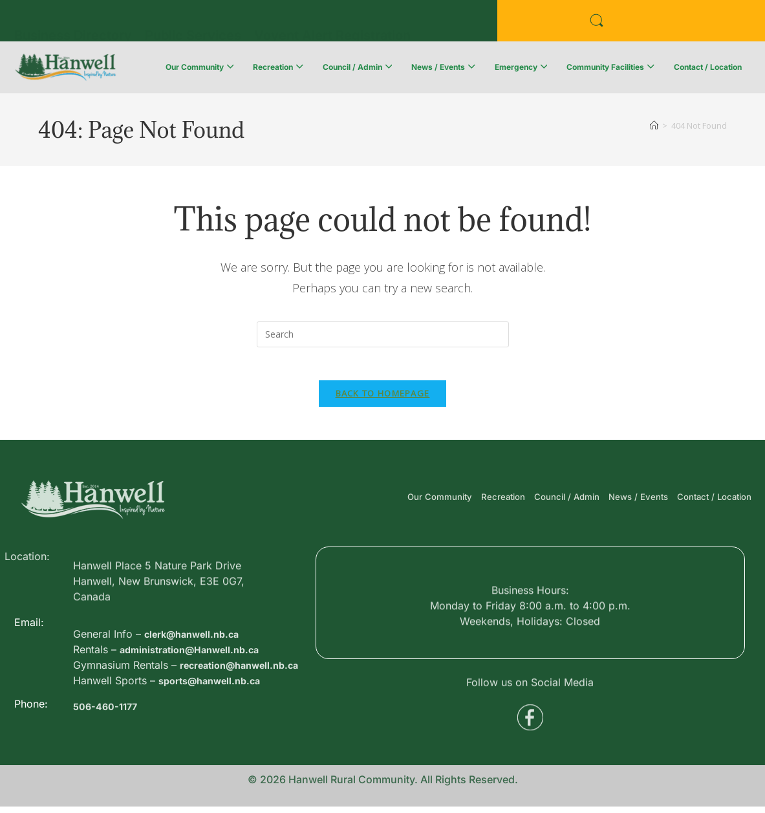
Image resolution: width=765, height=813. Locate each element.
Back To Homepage (383, 400)
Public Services (193, 24)
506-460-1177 (108, 728)
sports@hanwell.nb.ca (215, 743)
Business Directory (73, 24)
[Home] (654, 125)
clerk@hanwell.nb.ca (197, 681)
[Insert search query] (383, 334)
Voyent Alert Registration (332, 24)
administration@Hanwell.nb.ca (197, 697)
